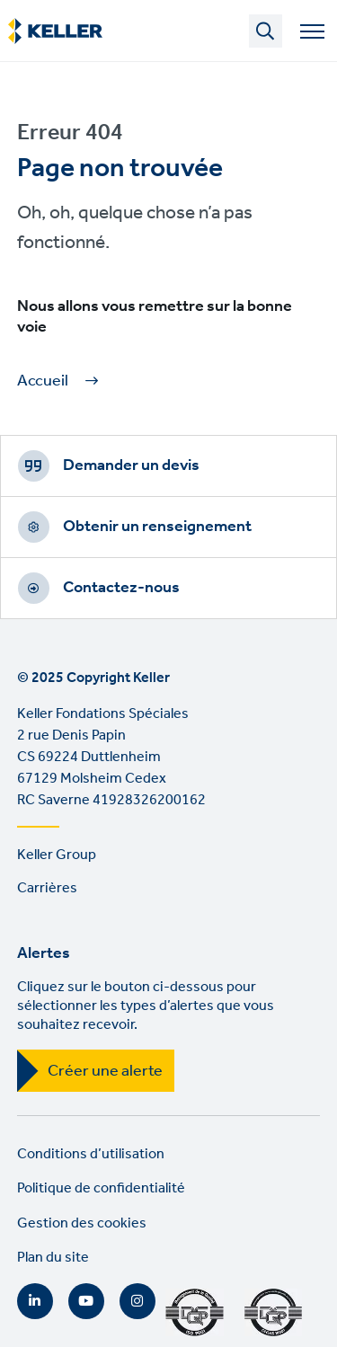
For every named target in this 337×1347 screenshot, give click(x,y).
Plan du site (53, 1258)
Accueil (42, 381)
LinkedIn (35, 1301)
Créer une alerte (105, 1071)
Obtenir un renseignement (157, 526)
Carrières (47, 888)
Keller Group (56, 855)
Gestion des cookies (81, 1223)
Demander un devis (131, 465)
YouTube (86, 1301)
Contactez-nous (121, 587)
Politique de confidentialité (101, 1188)
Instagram (137, 1301)
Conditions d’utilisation (90, 1154)
